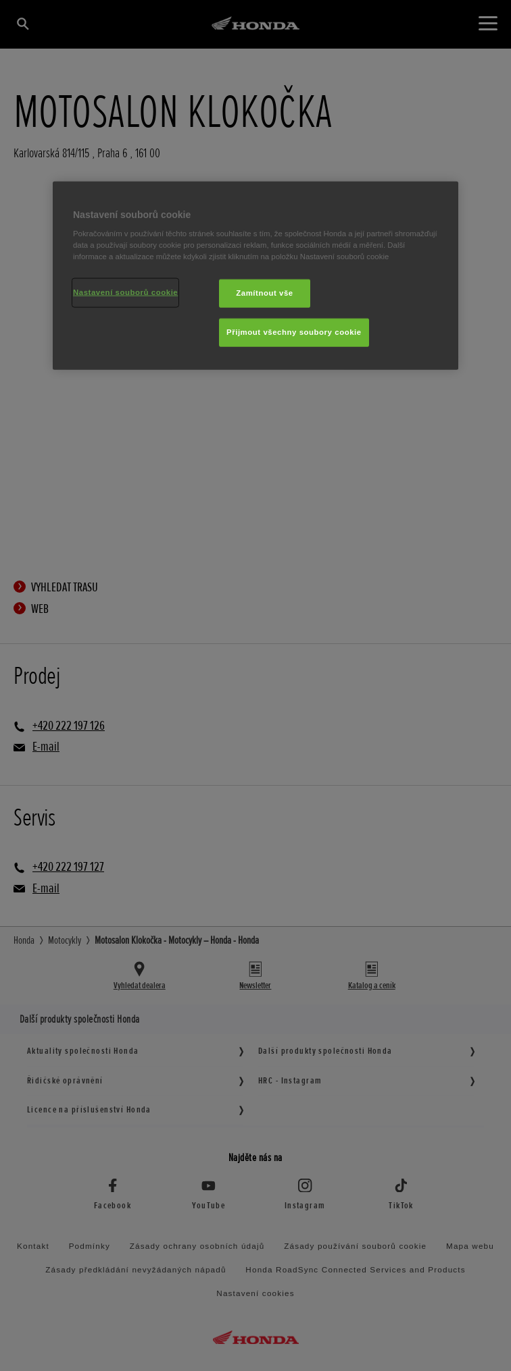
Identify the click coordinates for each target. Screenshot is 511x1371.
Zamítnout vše (264, 293)
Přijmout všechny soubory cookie (294, 332)
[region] (255, 275)
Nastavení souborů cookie (125, 292)
